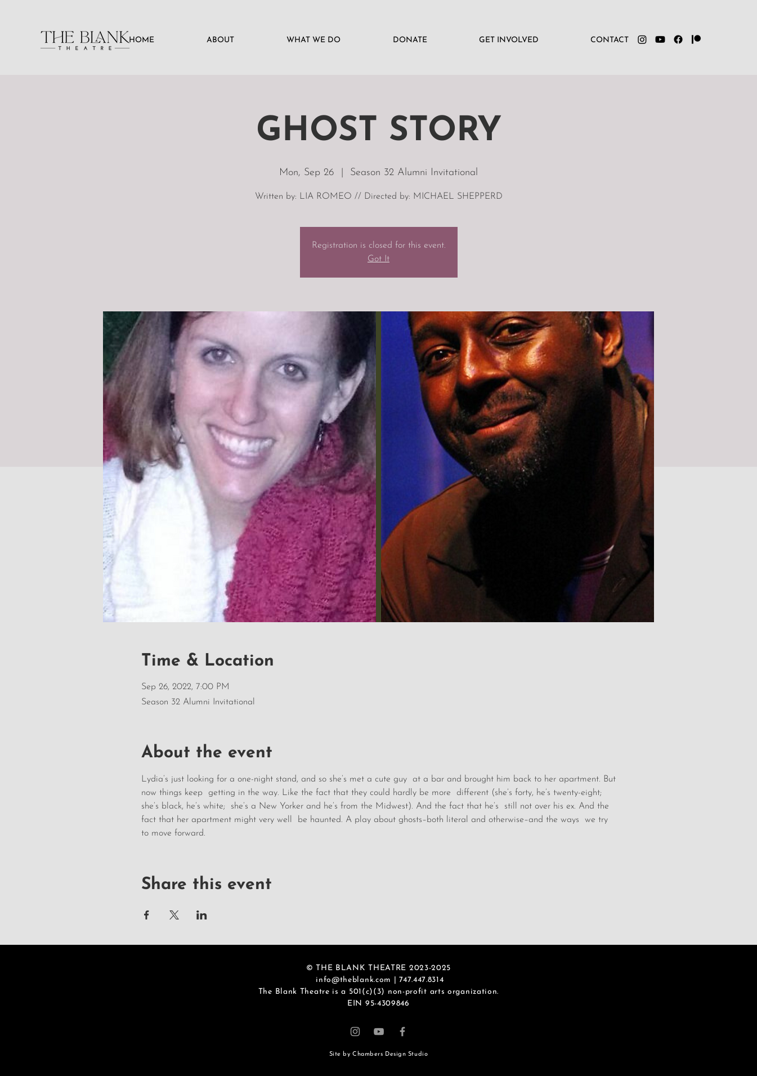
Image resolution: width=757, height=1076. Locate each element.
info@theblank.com (353, 980)
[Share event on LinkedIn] (201, 914)
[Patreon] (696, 39)
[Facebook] (402, 1031)
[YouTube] (379, 1031)
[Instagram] (355, 1031)
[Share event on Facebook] (146, 914)
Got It (378, 259)
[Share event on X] (174, 914)
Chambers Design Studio (390, 1054)
